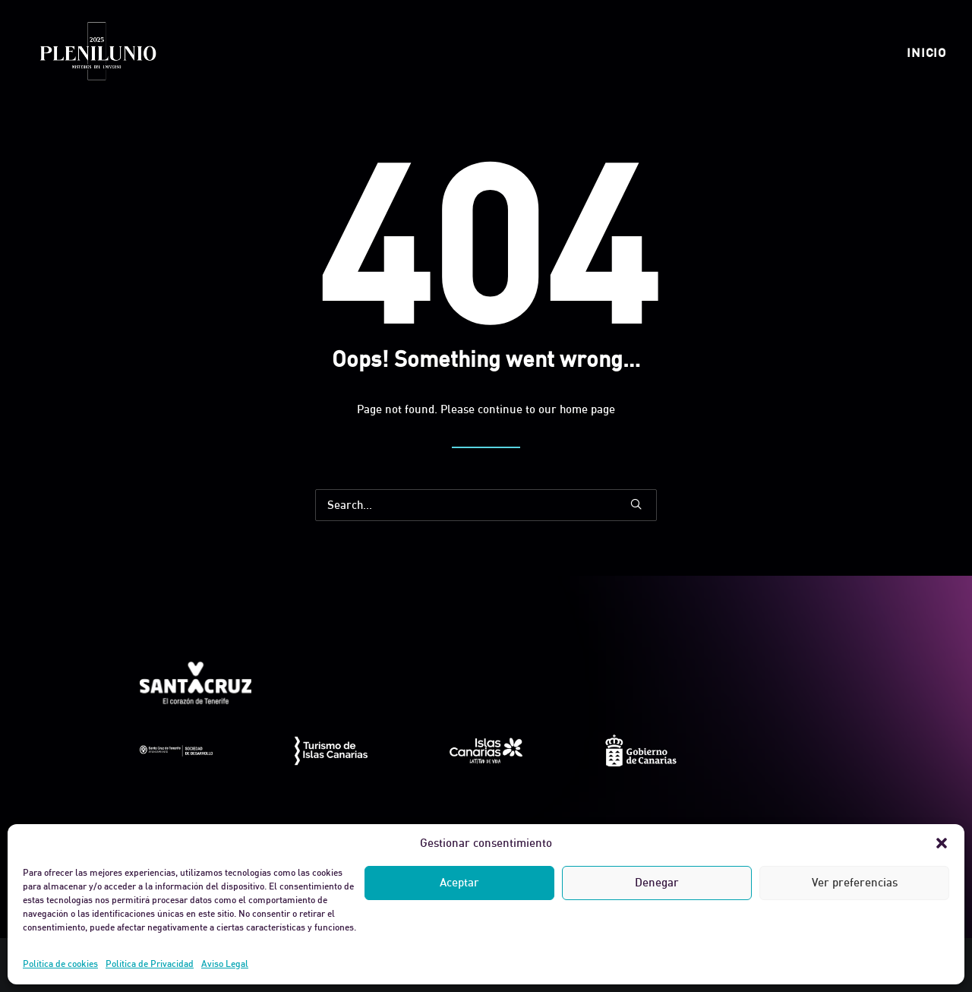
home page (587, 409)
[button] (941, 843)
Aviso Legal (224, 963)
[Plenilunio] (97, 52)
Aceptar (459, 882)
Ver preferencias (855, 882)
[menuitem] (926, 52)
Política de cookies (60, 963)
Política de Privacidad (150, 963)
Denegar (657, 882)
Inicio (926, 52)
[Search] (486, 505)
